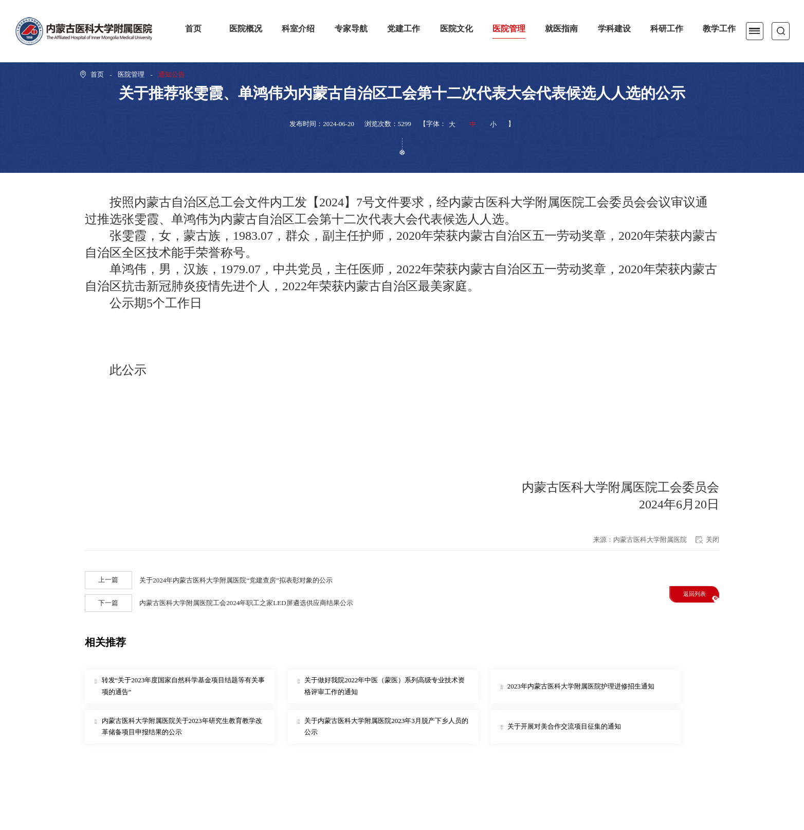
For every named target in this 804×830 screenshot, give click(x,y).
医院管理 (508, 28)
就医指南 (561, 28)
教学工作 (719, 28)
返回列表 (694, 594)
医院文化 (456, 28)
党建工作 (403, 28)
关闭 (712, 539)
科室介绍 (298, 28)
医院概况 (245, 28)
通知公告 (171, 74)
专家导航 (351, 28)
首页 (193, 28)
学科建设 (614, 28)
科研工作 (666, 28)
